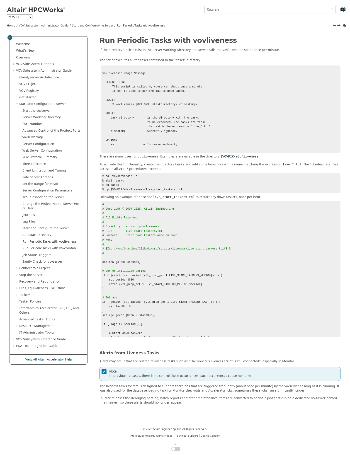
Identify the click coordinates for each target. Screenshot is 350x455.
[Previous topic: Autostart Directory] (335, 26)
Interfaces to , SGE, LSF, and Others (49, 310)
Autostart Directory (36, 234)
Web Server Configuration (42, 150)
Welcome (23, 44)
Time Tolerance (34, 164)
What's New (25, 50)
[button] (14, 44)
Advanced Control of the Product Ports (51, 130)
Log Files (29, 221)
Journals (28, 215)
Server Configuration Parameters (47, 190)
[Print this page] (345, 26)
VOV (28, 84)
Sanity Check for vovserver (42, 261)
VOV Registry (29, 90)
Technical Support (186, 436)
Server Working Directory (41, 117)
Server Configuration (38, 144)
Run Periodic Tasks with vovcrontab (49, 248)
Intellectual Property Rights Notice (151, 436)
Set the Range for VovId (40, 184)
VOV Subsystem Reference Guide (41, 339)
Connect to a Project (34, 268)
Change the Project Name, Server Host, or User (52, 206)
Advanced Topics (37, 319)
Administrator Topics (37, 332)
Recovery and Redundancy (39, 281)
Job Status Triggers (36, 255)
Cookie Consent (210, 436)
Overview (23, 57)
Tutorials (35, 64)
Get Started (27, 97)
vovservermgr (32, 137)
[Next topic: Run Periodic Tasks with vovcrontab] (339, 26)
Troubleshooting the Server (43, 197)
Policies (30, 301)
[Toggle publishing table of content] (9, 37)
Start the (36, 110)
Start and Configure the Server (92, 26)
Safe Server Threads (37, 177)
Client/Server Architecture (39, 77)
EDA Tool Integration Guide (37, 346)
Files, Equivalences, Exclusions (42, 288)
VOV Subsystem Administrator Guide (43, 26)
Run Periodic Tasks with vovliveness (141, 26)
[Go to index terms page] (338, 11)
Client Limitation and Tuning (44, 170)
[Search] (331, 10)
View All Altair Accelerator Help (48, 359)
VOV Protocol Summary (39, 157)
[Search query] (270, 10)
